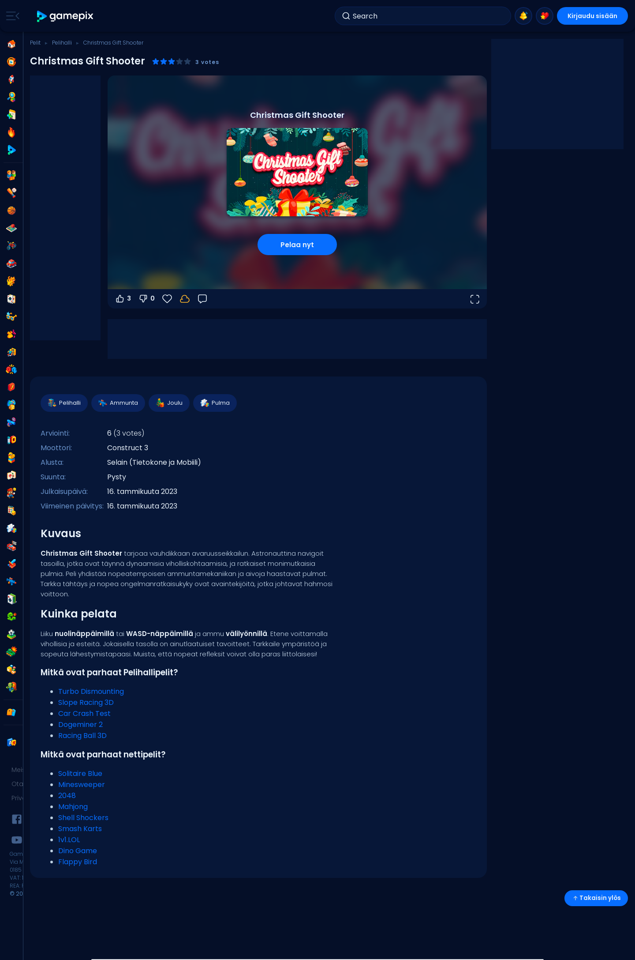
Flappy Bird (77, 862)
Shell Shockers (83, 818)
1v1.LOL (69, 840)
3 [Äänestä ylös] (123, 299)
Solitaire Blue (80, 773)
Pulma (214, 403)
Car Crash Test (84, 713)
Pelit (35, 42)
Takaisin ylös (596, 898)
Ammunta (117, 403)
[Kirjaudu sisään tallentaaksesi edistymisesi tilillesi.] (184, 299)
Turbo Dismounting (91, 691)
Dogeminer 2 (80, 724)
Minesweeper (81, 784)
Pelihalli (62, 42)
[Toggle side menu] (11, 16)
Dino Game (77, 851)
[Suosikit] (167, 299)
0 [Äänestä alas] (146, 299)
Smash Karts (80, 829)
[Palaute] (202, 299)
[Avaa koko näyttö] (474, 299)
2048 (67, 796)
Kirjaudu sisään (592, 15)
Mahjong (73, 807)
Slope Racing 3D (86, 702)
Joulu (169, 403)
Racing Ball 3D (82, 735)
